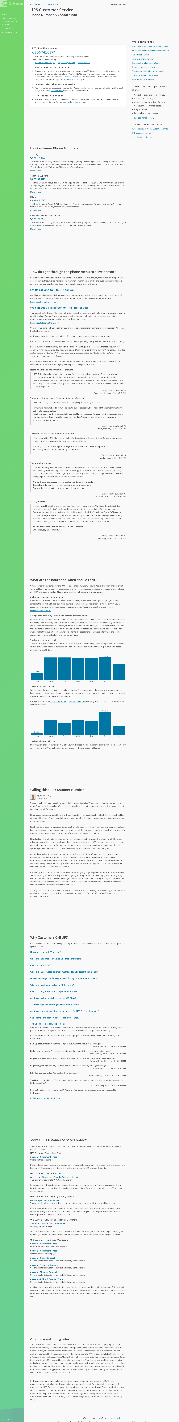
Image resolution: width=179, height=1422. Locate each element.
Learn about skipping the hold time (45, 323)
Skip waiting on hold (66, 62)
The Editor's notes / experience (145, 75)
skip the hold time (70, 102)
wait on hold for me (77, 701)
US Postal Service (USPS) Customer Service (150, 129)
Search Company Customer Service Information (9, 21)
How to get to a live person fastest (146, 63)
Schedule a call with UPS (40, 610)
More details (35, 170)
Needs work (115, 1418)
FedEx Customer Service (142, 137)
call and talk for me (58, 701)
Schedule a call (84, 62)
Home (4, 14)
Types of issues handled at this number (148, 71)
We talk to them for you (45, 62)
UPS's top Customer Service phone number (150, 46)
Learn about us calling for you (43, 302)
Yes (106, 1418)
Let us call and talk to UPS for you (52, 290)
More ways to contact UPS (143, 79)
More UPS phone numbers (143, 59)
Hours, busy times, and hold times (146, 67)
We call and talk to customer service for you (150, 50)
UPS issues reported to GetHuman (45, 1098)
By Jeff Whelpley (44, 795)
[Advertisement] (78, 126)
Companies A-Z (8, 28)
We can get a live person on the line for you (59, 307)
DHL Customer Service (141, 133)
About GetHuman (9, 32)
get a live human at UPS (67, 79)
